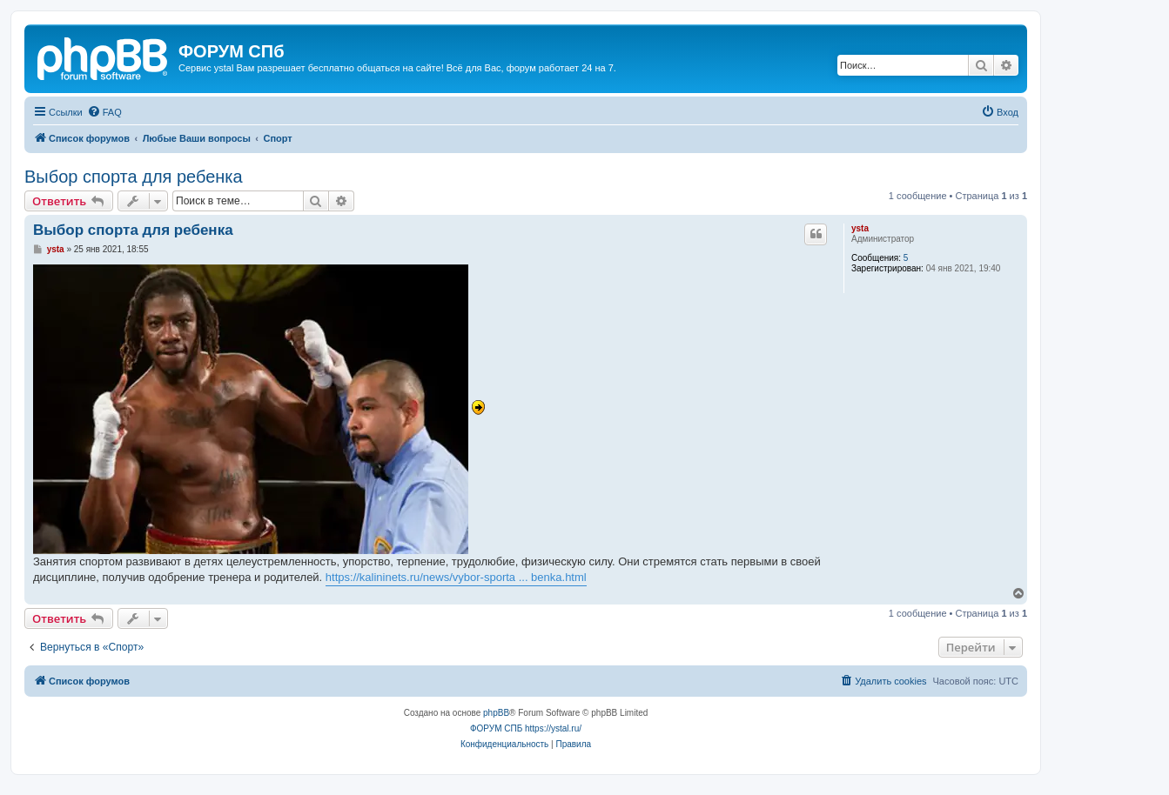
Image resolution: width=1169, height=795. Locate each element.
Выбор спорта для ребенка (133, 176)
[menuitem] (104, 112)
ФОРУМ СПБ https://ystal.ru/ (525, 728)
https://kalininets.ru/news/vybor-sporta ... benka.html (456, 577)
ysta (860, 228)
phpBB (496, 713)
